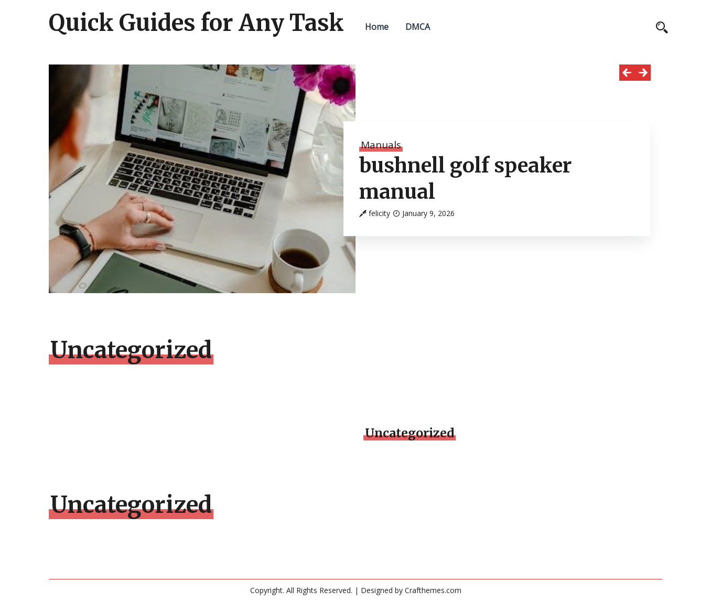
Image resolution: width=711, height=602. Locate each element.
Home (377, 27)
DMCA (417, 27)
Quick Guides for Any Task (196, 23)
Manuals (381, 145)
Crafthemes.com (433, 590)
